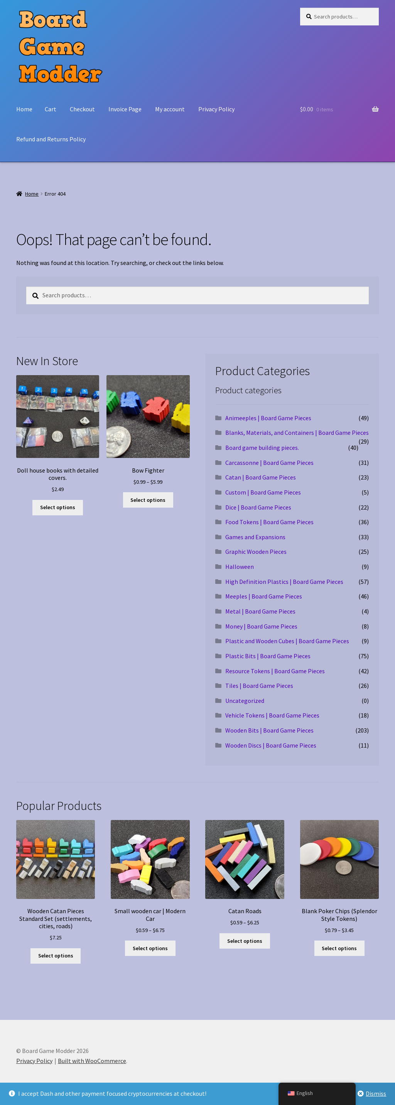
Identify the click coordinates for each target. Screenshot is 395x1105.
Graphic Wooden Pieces (256, 551)
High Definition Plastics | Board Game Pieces (284, 581)
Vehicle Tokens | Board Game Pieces (272, 715)
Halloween (239, 566)
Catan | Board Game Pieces (260, 477)
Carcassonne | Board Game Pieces (269, 462)
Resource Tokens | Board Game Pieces (275, 671)
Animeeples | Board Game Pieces (268, 418)
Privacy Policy (216, 109)
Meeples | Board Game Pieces (263, 596)
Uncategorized (244, 700)
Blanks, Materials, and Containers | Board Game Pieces (297, 432)
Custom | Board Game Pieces (263, 492)
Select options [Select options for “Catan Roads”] (244, 940)
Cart (50, 109)
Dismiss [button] (376, 1093)
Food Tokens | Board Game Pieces (269, 522)
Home (24, 109)
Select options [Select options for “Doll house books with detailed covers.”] (57, 507)
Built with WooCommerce (92, 1061)
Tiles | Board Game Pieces (259, 685)
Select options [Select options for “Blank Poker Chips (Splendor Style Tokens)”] (339, 948)
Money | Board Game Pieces (261, 626)
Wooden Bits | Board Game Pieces (269, 730)
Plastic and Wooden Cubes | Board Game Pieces (287, 641)
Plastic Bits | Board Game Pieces (268, 656)
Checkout (82, 109)
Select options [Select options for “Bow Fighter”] (147, 499)
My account (170, 109)
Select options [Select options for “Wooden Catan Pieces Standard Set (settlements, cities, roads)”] (55, 955)
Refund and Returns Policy (51, 139)
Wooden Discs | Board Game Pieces (270, 745)
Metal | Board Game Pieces (260, 611)
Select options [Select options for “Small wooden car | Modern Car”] (150, 948)
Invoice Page (125, 109)
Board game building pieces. (262, 447)
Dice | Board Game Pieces (258, 507)
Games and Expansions (255, 537)
